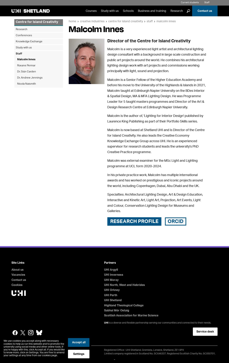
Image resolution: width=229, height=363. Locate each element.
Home (72, 21)
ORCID (176, 221)
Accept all (79, 342)
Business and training (152, 11)
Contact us (205, 11)
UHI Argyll (111, 269)
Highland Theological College (123, 305)
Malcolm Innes (166, 21)
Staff (206, 2)
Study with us (110, 11)
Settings (78, 354)
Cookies (17, 285)
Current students (190, 2)
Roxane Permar (26, 65)
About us (17, 269)
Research (176, 11)
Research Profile (134, 221)
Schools (128, 11)
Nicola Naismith (26, 83)
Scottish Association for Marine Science (131, 315)
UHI (106, 323)
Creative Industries (92, 21)
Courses (91, 11)
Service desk (205, 331)
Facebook (15, 332)
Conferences (24, 35)
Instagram (30, 332)
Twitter (23, 332)
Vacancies (18, 274)
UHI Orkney (112, 290)
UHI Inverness (113, 274)
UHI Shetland (113, 300)
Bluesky (39, 332)
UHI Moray (111, 280)
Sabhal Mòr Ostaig (116, 310)
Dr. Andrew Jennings (30, 77)
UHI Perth (110, 295)
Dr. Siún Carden (26, 71)
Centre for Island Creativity (125, 21)
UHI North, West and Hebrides (124, 285)
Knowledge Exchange (29, 41)
